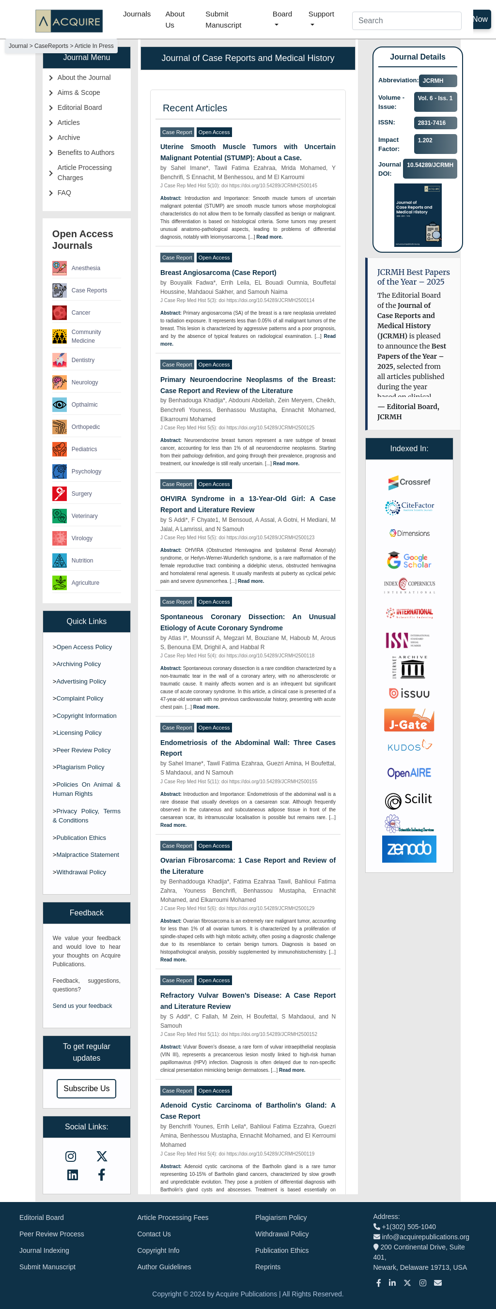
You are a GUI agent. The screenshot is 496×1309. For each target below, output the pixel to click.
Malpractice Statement (87, 854)
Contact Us (154, 1234)
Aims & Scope (79, 92)
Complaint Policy (79, 698)
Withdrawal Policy (81, 872)
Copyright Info (159, 1250)
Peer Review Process (51, 1234)
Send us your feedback (82, 1006)
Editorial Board (80, 107)
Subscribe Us (86, 1088)
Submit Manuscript (223, 19)
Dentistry (73, 360)
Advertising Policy (81, 681)
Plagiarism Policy (80, 767)
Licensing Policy (78, 732)
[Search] (407, 21)
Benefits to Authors (86, 152)
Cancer (71, 312)
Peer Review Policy (83, 750)
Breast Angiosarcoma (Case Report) (218, 272)
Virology (72, 538)
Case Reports (79, 290)
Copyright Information (86, 715)
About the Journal (84, 77)
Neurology (75, 382)
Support (321, 14)
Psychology (76, 471)
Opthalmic (75, 404)
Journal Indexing (44, 1250)
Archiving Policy (78, 664)
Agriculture (75, 583)
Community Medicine (76, 336)
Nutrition (72, 560)
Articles (69, 122)
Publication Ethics (81, 837)
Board (283, 14)
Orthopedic (76, 427)
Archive (69, 137)
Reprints (267, 1267)
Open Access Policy (84, 647)
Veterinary (75, 516)
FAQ (64, 193)
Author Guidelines (164, 1267)
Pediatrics (74, 449)
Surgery (72, 494)
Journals (137, 14)
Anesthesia (76, 268)
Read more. (269, 237)
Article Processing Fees (173, 1217)
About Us (175, 19)
